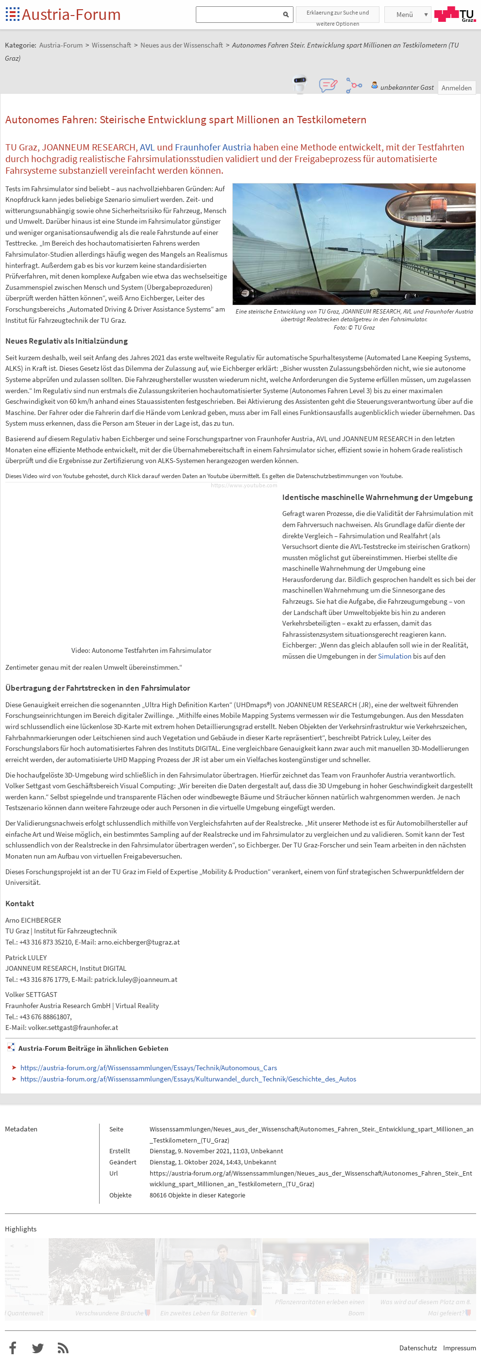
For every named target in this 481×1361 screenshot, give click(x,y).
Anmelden (457, 87)
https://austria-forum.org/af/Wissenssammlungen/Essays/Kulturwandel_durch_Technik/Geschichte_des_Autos (188, 1078)
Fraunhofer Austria (213, 147)
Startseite (13, 14)
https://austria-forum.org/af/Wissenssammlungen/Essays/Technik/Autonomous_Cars (148, 1067)
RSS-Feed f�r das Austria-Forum (63, 1348)
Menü (404, 14)
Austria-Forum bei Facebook (12, 1348)
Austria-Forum (71, 14)
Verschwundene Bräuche (109, 1313)
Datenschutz (418, 1347)
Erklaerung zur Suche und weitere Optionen (338, 16)
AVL (147, 147)
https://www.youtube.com (244, 485)
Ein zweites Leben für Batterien (203, 1313)
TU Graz (455, 14)
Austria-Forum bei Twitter (38, 1348)
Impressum (459, 1347)
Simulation (395, 656)
